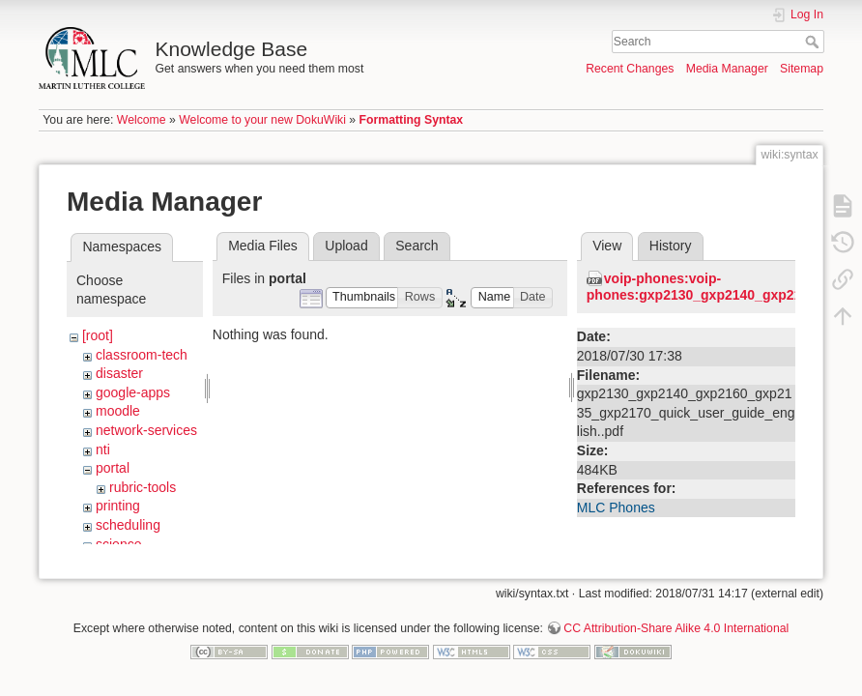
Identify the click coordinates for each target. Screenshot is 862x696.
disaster (119, 373)
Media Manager (727, 68)
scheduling (128, 525)
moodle (118, 411)
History (670, 245)
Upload (346, 245)
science (118, 544)
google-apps (133, 392)
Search (814, 41)
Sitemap (801, 68)
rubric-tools (142, 487)
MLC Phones (616, 507)
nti (103, 449)
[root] (97, 335)
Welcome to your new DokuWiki (262, 120)
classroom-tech (141, 354)
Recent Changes (630, 68)
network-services (146, 430)
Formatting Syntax (411, 120)
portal (112, 468)
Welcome (141, 120)
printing (118, 505)
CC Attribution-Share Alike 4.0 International (676, 632)
